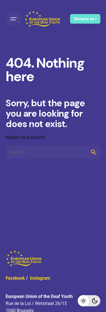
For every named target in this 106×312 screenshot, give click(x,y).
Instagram (40, 278)
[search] (93, 152)
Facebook (15, 278)
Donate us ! (85, 18)
